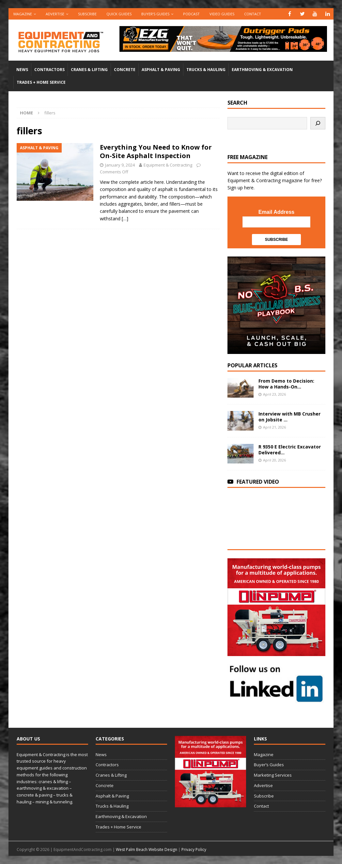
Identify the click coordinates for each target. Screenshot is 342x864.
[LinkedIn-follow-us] (276, 699)
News (22, 69)
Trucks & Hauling (205, 69)
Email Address (276, 212)
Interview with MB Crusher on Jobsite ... (289, 417)
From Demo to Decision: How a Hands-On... (286, 384)
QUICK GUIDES (119, 13)
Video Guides (222, 13)
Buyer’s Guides (155, 13)
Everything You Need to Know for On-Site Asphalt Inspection (156, 151)
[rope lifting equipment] (276, 652)
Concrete (124, 69)
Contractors (49, 69)
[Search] (317, 123)
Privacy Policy (193, 849)
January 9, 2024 (120, 165)
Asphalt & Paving (161, 69)
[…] (125, 218)
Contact (252, 13)
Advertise (55, 13)
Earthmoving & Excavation (262, 69)
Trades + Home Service (41, 82)
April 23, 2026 (274, 394)
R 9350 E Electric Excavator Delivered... (289, 450)
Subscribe (87, 13)
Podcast (191, 13)
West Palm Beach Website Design (146, 849)
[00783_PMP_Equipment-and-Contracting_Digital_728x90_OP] (223, 48)
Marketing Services (273, 775)
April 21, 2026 (274, 427)
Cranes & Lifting (89, 69)
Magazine (22, 13)
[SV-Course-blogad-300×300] (276, 350)
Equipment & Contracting (168, 165)
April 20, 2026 (274, 460)
